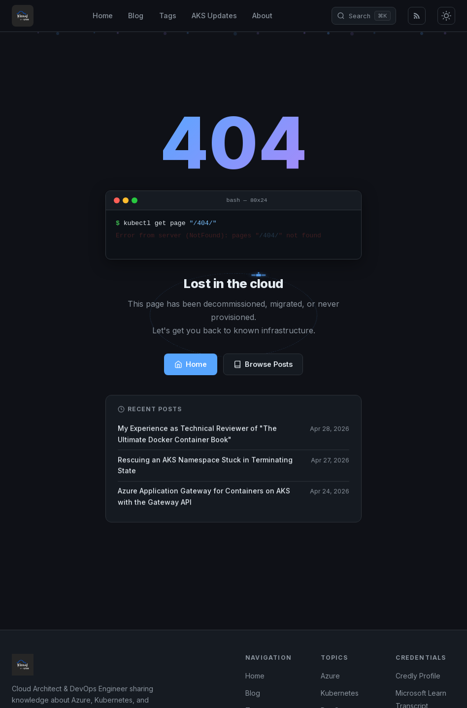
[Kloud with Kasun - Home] (22, 16)
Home (103, 15)
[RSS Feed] (417, 16)
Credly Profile (418, 676)
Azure (330, 676)
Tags (167, 15)
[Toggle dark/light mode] (446, 16)
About (262, 15)
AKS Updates (214, 15)
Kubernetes (340, 693)
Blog (135, 15)
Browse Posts (263, 365)
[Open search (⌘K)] (364, 16)
